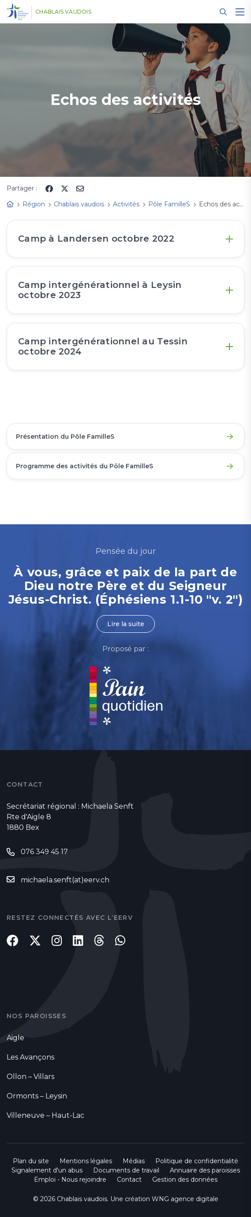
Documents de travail (126, 1170)
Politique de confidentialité (196, 1161)
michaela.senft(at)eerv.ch (65, 880)
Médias (134, 1161)
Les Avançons (30, 1057)
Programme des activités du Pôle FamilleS (84, 466)
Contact (129, 1179)
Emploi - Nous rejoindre (70, 1179)
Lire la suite (125, 624)
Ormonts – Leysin (37, 1096)
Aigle (15, 1038)
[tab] (125, 238)
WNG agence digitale (185, 1199)
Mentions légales (86, 1161)
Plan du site (31, 1161)
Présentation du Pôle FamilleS (65, 437)
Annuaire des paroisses (205, 1170)
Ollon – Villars (30, 1076)
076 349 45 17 (44, 851)
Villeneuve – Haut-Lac (45, 1115)
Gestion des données (184, 1179)
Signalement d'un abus (46, 1170)
